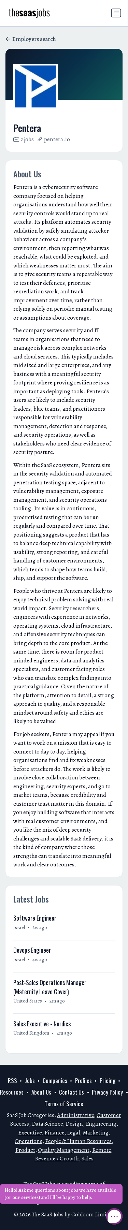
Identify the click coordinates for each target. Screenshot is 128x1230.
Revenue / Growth (57, 1158)
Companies (55, 1080)
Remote (101, 1150)
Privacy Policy (107, 1092)
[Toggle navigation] (116, 13)
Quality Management (63, 1150)
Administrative (75, 1115)
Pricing (107, 1080)
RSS (12, 1080)
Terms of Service (64, 1103)
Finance (54, 1133)
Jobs (30, 1080)
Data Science (47, 1124)
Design (74, 1124)
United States (27, 1000)
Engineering (101, 1124)
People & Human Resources (78, 1141)
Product (25, 1150)
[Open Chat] (114, 1216)
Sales (88, 1158)
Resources (12, 1092)
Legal (73, 1133)
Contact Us (71, 1092)
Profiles (83, 1080)
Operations (28, 1141)
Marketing (96, 1133)
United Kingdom (31, 1032)
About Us (41, 1092)
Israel (19, 927)
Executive (30, 1133)
